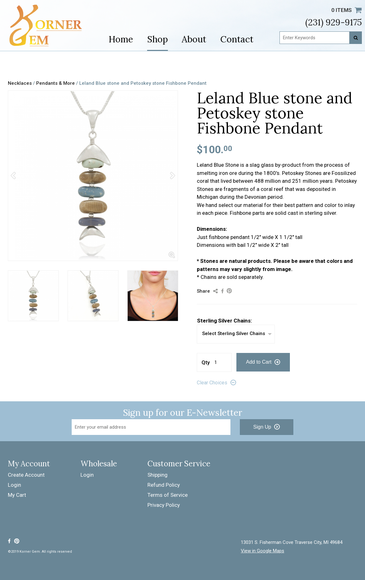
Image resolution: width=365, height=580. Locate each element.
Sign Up (262, 427)
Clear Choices (212, 383)
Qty (206, 362)
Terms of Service (167, 495)
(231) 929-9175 (333, 22)
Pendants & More (55, 83)
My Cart (17, 495)
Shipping (157, 475)
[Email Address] (151, 427)
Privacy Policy (163, 505)
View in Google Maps (262, 551)
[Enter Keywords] (320, 37)
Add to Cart (259, 362)
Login (14, 485)
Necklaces (20, 83)
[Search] (355, 37)
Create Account (26, 475)
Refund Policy (163, 485)
